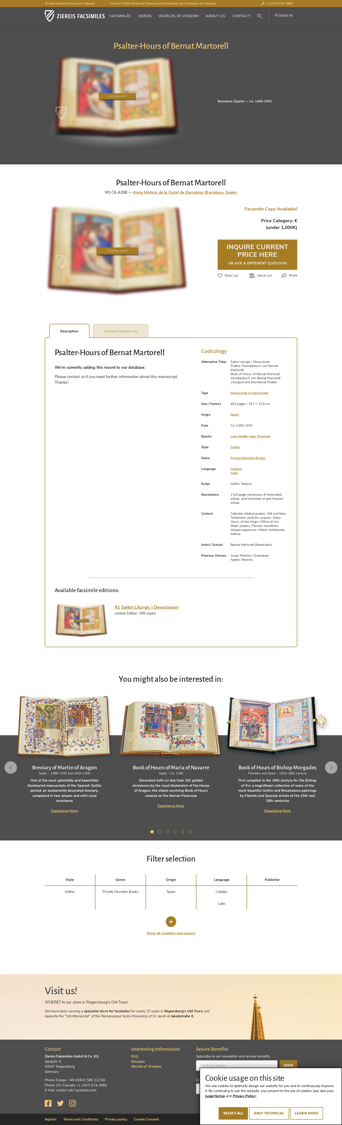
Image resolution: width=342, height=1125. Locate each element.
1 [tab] (153, 832)
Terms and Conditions (80, 1119)
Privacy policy (116, 1119)
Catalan (236, 469)
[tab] (81, 621)
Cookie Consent (146, 1119)
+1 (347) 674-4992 (277, 3)
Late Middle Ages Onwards (251, 436)
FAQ (134, 1056)
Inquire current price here (257, 254)
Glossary (138, 1061)
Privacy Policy (244, 1096)
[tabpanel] (171, 751)
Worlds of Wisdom (179, 16)
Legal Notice (215, 1096)
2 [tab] (160, 832)
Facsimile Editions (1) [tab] (132, 331)
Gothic (235, 447)
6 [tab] (191, 832)
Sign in (283, 15)
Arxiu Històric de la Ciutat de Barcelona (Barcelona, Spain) (185, 192)
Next (331, 767)
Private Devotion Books (248, 458)
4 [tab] (175, 832)
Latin (234, 473)
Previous (11, 767)
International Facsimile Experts (70, 3)
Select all (233, 1113)
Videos (145, 16)
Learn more (306, 1113)
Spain (235, 415)
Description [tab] (73, 331)
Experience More (64, 811)
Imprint (51, 1119)
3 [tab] (168, 832)
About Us (215, 16)
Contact (241, 16)
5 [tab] (183, 832)
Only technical (269, 1113)
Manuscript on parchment (249, 393)
